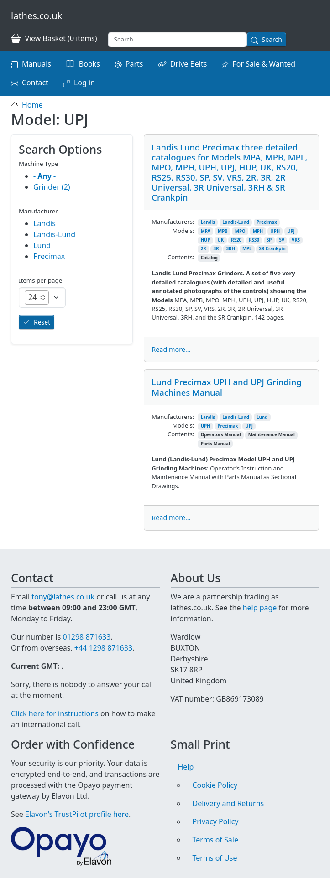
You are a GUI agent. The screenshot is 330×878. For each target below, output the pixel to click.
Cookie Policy (215, 785)
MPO (240, 231)
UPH (275, 231)
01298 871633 (86, 637)
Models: (183, 231)
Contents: (181, 257)
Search (272, 39)
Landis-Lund (235, 222)
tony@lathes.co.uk (62, 597)
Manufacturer (38, 211)
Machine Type (38, 164)
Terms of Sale (215, 840)
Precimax (267, 222)
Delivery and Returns (228, 803)
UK (220, 240)
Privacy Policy (216, 821)
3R (216, 249)
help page (260, 608)
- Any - (44, 176)
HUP (205, 240)
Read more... (171, 349)
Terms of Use (215, 858)
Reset (42, 322)
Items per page (40, 280)
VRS (296, 240)
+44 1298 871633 (103, 648)
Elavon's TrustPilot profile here (77, 814)
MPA (205, 231)
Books (89, 64)
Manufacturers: (173, 221)
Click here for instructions (55, 713)
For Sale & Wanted (263, 64)
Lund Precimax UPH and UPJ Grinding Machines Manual (226, 387)
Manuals (36, 64)
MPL (247, 249)
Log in (84, 82)
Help (186, 767)
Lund (262, 417)
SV (281, 240)
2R (203, 249)
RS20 (236, 240)
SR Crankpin (272, 249)
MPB (223, 231)
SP (269, 240)
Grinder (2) (51, 187)
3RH (230, 249)
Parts (134, 64)
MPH (258, 231)
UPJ (291, 231)
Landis (208, 222)
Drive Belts (188, 64)
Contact (35, 82)
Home (32, 105)
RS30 (254, 240)
